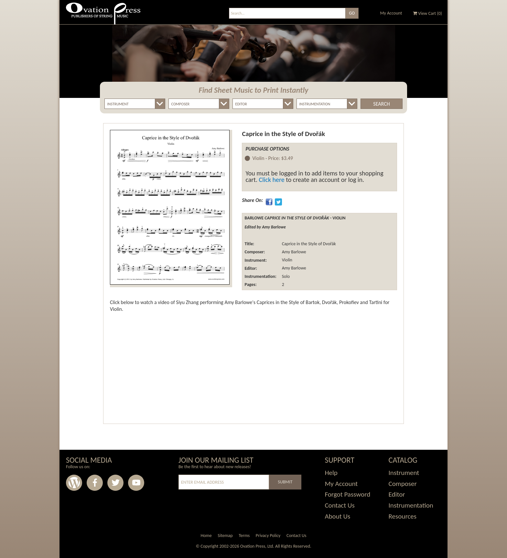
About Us (337, 516)
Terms (244, 535)
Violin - (272, 158)
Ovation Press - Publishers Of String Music (103, 16)
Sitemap (225, 535)
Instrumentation (411, 505)
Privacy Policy (268, 535)
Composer (403, 483)
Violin (286, 260)
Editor (397, 494)
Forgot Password (347, 494)
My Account (391, 13)
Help (331, 473)
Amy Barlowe (293, 252)
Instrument (404, 473)
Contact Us (339, 505)
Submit (285, 482)
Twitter (115, 483)
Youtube (136, 483)
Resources (402, 516)
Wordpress (74, 483)
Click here (272, 180)
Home (205, 535)
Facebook (95, 483)
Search (381, 104)
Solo (285, 276)
